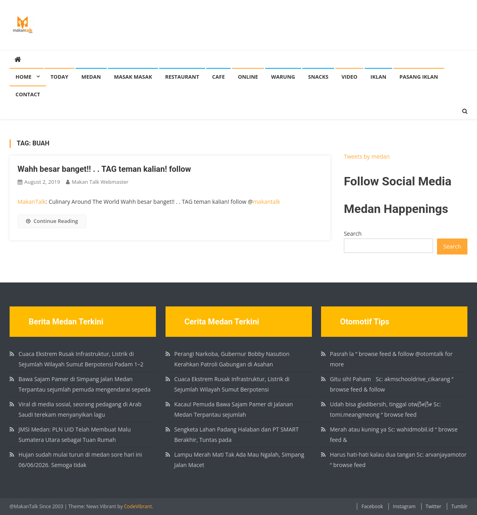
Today (59, 76)
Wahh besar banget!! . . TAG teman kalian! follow (104, 169)
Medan (91, 76)
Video (349, 76)
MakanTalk (32, 201)
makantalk (266, 201)
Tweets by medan (367, 156)
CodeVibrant (138, 506)
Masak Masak (133, 76)
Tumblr (459, 506)
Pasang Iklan (418, 76)
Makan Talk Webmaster (100, 181)
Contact (28, 94)
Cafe (218, 76)
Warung (283, 76)
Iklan (379, 76)
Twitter (433, 506)
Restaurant (182, 76)
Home (24, 76)
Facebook (372, 506)
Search (352, 233)
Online (248, 76)
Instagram (404, 506)
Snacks (318, 76)
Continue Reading (52, 221)
